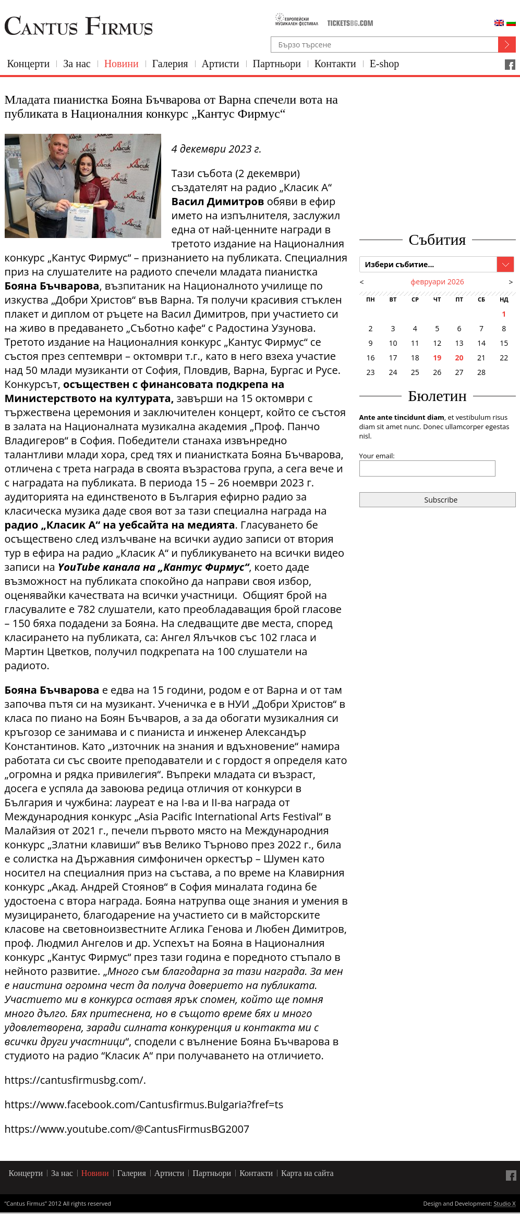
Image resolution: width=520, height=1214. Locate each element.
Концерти (28, 63)
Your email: (377, 455)
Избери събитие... (399, 264)
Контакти (335, 63)
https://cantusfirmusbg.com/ (74, 1080)
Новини (121, 63)
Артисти (220, 63)
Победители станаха (170, 440)
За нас (76, 63)
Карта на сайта (307, 1173)
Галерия (170, 63)
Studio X (504, 1204)
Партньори (277, 63)
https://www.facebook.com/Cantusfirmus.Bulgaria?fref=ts (144, 1104)
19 (437, 357)
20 (459, 357)
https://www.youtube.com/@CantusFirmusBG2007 (127, 1129)
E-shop (385, 63)
